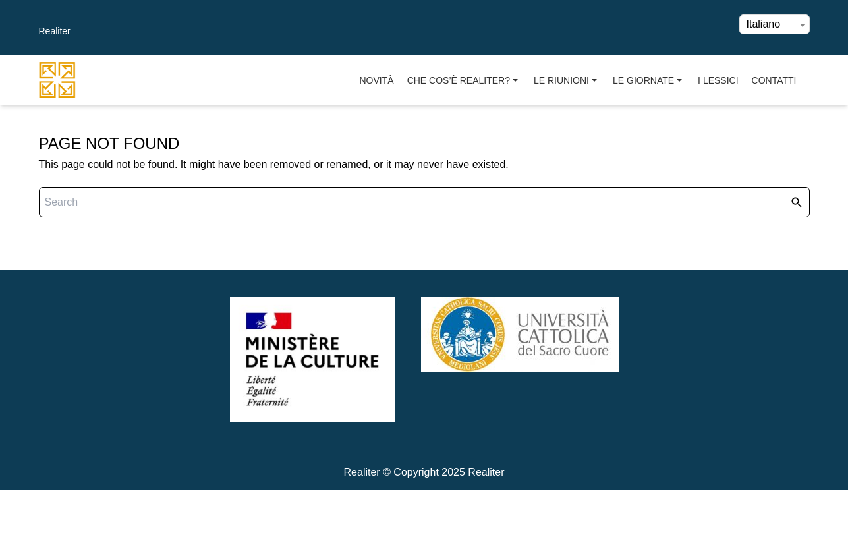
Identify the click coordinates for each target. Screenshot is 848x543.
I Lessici (718, 80)
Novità (377, 80)
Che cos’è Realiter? (464, 80)
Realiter (55, 31)
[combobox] (774, 24)
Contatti (774, 80)
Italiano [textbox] (764, 24)
